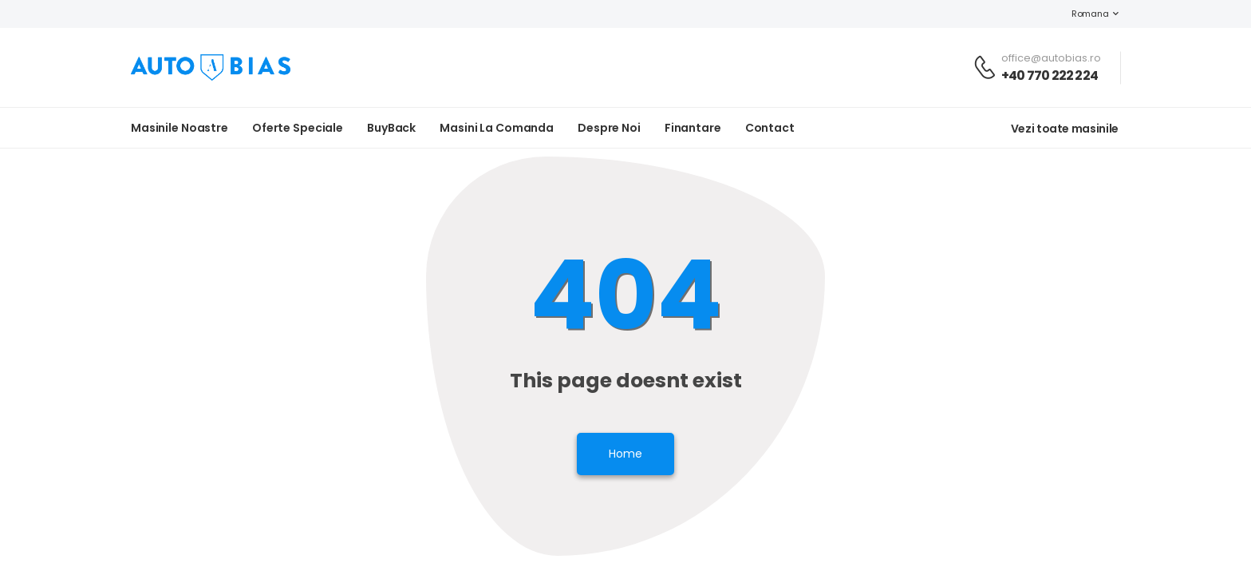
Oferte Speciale (297, 128)
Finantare (693, 128)
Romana (1082, 13)
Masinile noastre (179, 128)
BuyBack (391, 128)
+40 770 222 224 (1049, 75)
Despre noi (609, 128)
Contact (770, 128)
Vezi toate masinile (1065, 129)
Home (625, 454)
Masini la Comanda (497, 128)
